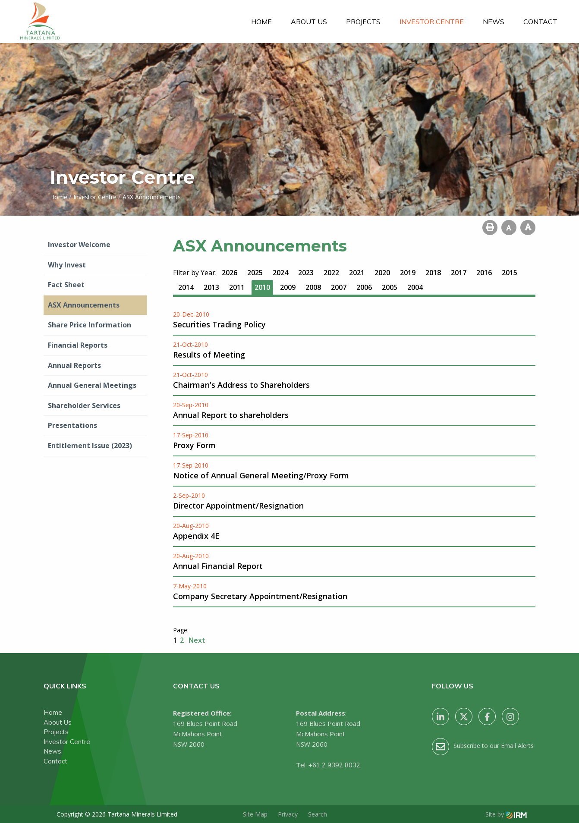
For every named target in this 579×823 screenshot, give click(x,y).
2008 (313, 287)
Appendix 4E (196, 536)
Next (196, 640)
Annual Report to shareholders (231, 415)
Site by (506, 814)
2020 (382, 272)
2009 (288, 287)
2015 (509, 272)
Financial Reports (77, 345)
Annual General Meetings (92, 385)
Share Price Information (89, 325)
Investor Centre (432, 21)
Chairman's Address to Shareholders (241, 385)
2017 (458, 272)
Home (261, 21)
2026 (229, 272)
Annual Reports (74, 365)
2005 (389, 287)
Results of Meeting (209, 354)
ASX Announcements (84, 305)
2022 (331, 272)
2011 (237, 287)
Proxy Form (194, 445)
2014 (186, 287)
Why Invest (67, 265)
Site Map (255, 814)
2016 (484, 272)
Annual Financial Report (218, 566)
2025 (255, 272)
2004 (415, 287)
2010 (262, 287)
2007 (338, 287)
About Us (309, 21)
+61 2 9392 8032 (334, 765)
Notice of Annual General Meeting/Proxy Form (261, 475)
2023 (306, 272)
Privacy (288, 814)
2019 (407, 272)
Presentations (72, 425)
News (493, 21)
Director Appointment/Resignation (238, 505)
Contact (540, 21)
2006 (364, 287)
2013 (211, 287)
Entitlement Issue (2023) (90, 445)
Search (317, 814)
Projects (363, 21)
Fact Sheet (66, 284)
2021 (357, 272)
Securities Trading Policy (219, 324)
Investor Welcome (79, 244)
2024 (280, 272)
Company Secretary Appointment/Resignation (260, 596)
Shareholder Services (84, 405)
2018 (433, 272)
